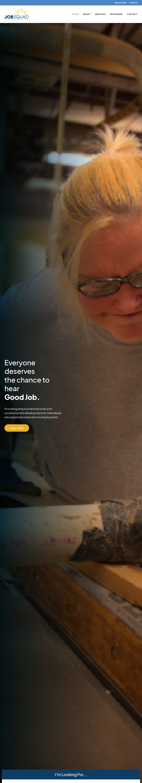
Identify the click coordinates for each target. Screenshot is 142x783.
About (87, 14)
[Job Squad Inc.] (16, 14)
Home (75, 14)
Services (100, 14)
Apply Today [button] (17, 424)
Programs (116, 14)
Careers (133, 2)
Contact (132, 14)
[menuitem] (120, 2)
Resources (120, 2)
